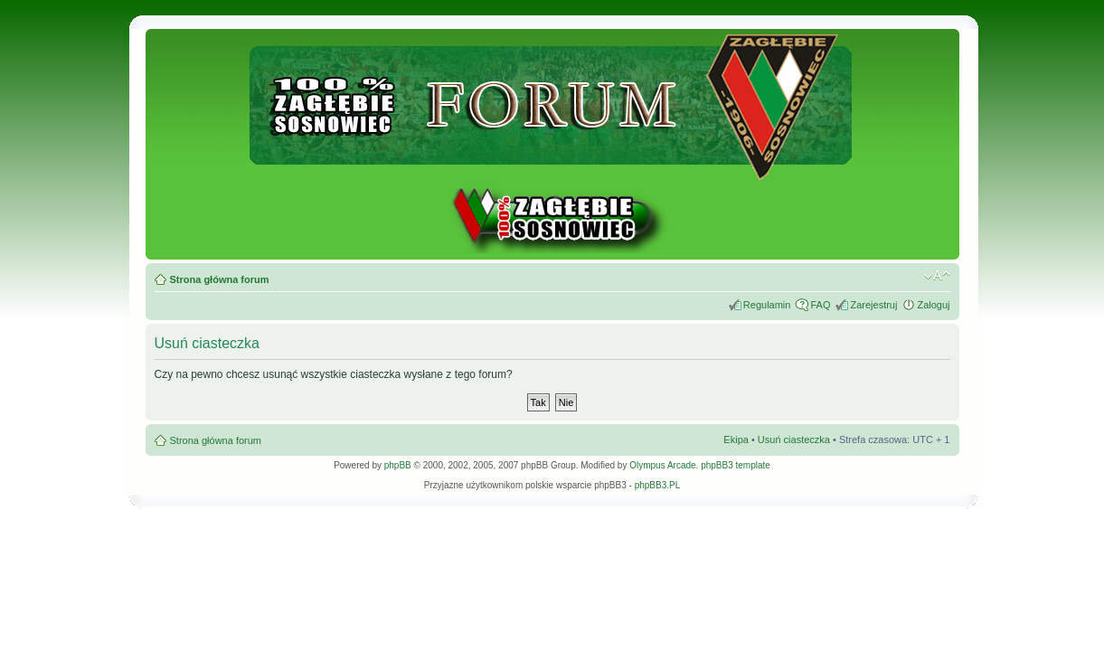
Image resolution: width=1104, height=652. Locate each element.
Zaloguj (933, 304)
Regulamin (767, 304)
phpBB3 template (735, 465)
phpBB (397, 465)
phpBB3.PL (658, 485)
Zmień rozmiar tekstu (937, 276)
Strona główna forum (219, 279)
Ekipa (736, 439)
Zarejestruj (873, 304)
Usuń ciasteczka (794, 439)
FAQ (820, 304)
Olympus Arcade (662, 465)
